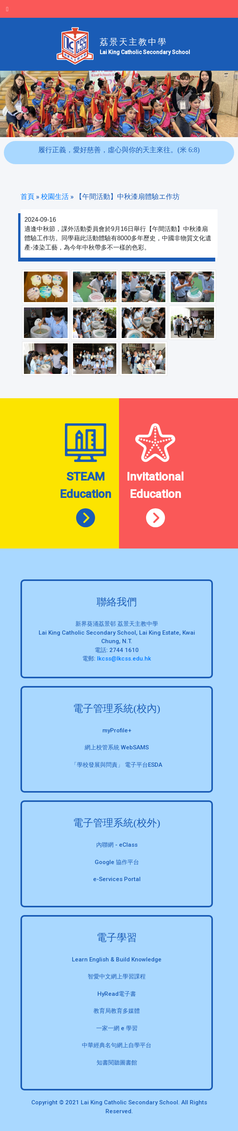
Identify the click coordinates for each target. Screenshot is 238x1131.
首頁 (27, 196)
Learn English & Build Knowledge (117, 959)
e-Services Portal (117, 879)
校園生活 (55, 196)
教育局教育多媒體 (117, 1010)
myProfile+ (116, 730)
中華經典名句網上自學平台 (116, 1045)
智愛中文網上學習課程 (117, 976)
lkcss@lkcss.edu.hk (124, 658)
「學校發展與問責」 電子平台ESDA (116, 764)
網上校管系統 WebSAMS (117, 747)
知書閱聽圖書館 (117, 1062)
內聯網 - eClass (117, 844)
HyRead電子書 (116, 993)
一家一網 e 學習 (117, 1028)
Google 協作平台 (117, 862)
